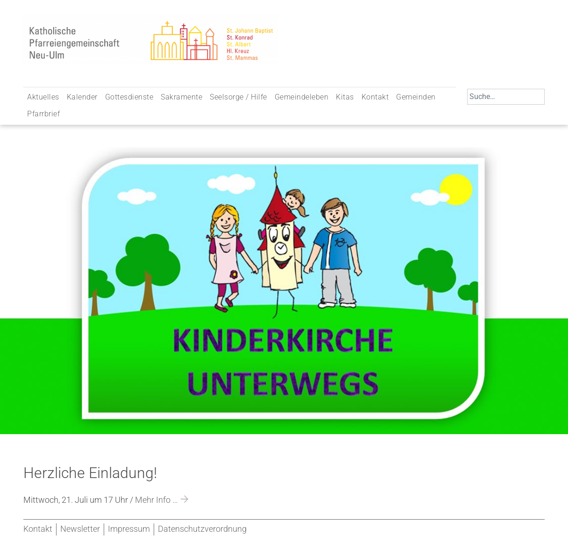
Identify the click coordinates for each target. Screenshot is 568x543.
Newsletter (80, 529)
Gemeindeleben (302, 97)
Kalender (82, 97)
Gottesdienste (129, 97)
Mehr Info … (156, 500)
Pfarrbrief (43, 113)
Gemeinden (416, 97)
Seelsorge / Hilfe (238, 97)
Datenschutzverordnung (202, 529)
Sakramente (181, 97)
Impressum (129, 529)
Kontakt (375, 97)
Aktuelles (43, 97)
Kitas (345, 97)
